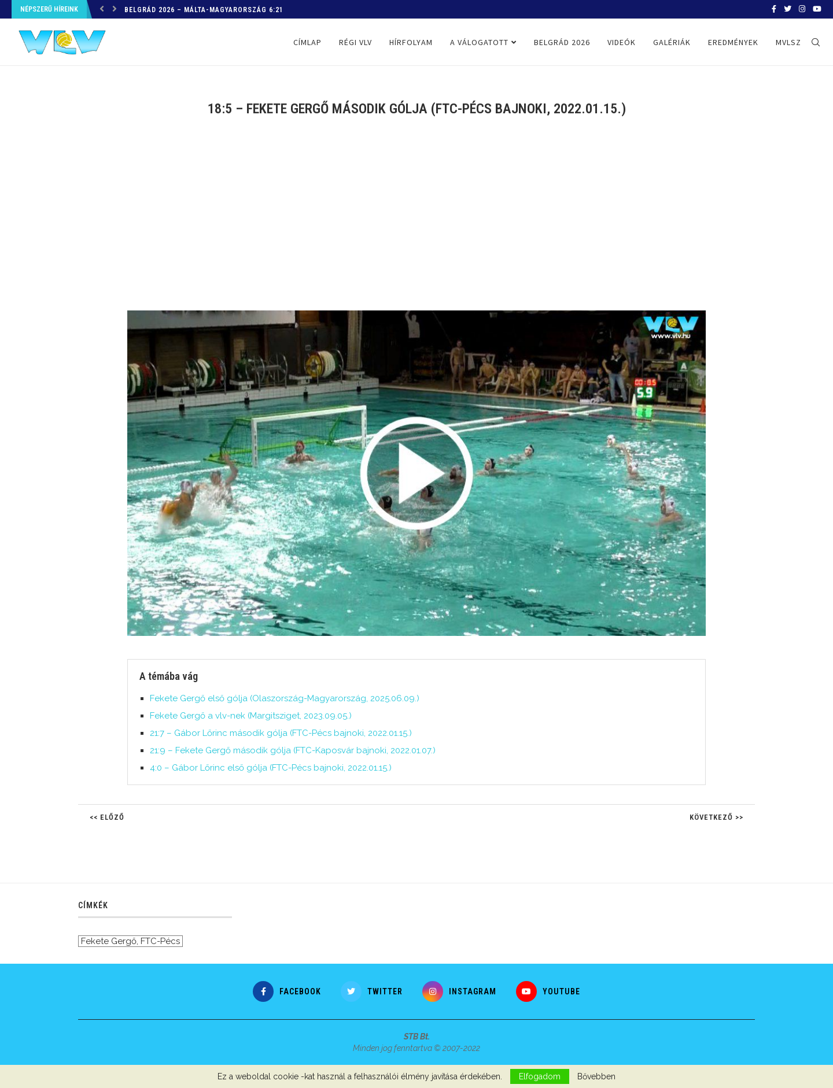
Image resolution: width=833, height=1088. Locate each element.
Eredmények (733, 42)
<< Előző (107, 817)
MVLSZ (788, 42)
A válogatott (479, 42)
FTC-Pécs (160, 941)
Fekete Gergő (109, 941)
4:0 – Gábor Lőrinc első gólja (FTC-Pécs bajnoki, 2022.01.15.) (271, 768)
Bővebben (596, 1076)
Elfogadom (540, 1076)
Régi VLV (355, 42)
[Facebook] (774, 9)
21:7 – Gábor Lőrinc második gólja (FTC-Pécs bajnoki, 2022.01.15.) (281, 733)
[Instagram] (802, 9)
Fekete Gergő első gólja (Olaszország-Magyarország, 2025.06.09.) (284, 698)
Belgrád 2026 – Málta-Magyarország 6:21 (203, 10)
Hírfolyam (411, 42)
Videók (621, 42)
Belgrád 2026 (562, 42)
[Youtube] (817, 9)
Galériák (672, 42)
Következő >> (716, 817)
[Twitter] (787, 9)
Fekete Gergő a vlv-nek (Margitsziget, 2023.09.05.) (251, 715)
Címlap (307, 42)
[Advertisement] (416, 221)
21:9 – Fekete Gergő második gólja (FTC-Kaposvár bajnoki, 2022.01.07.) (293, 750)
